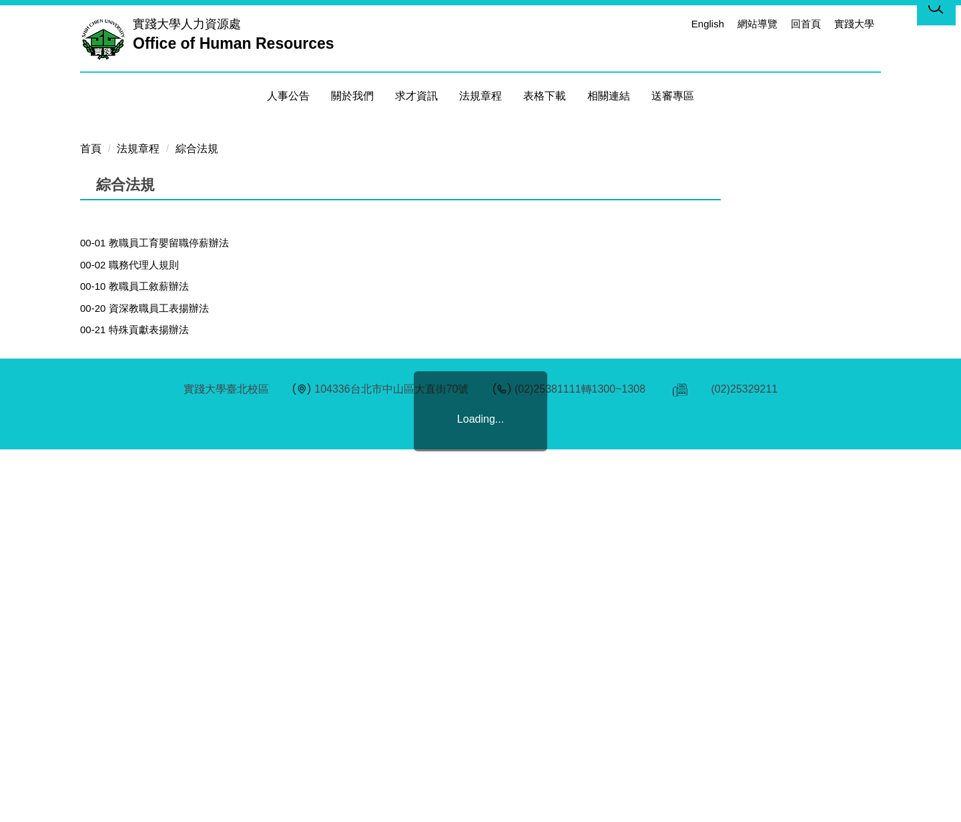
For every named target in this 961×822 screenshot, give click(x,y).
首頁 (90, 413)
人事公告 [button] (288, 95)
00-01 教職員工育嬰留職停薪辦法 (154, 507)
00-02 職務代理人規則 (129, 529)
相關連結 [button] (608, 95)
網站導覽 (757, 23)
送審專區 (672, 95)
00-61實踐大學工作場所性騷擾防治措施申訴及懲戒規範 (203, 702)
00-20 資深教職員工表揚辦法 (144, 572)
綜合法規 (197, 413)
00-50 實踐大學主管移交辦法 (144, 680)
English (707, 23)
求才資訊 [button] (416, 95)
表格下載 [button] (544, 95)
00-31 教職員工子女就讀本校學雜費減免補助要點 (189, 616)
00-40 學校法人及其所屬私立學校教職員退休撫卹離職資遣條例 (219, 637)
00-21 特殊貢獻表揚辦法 (134, 594)
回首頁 (806, 23)
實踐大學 (854, 23)
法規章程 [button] (480, 95)
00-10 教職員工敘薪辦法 (134, 550)
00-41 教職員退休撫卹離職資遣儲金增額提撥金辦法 (194, 659)
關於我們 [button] (352, 95)
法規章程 (138, 413)
